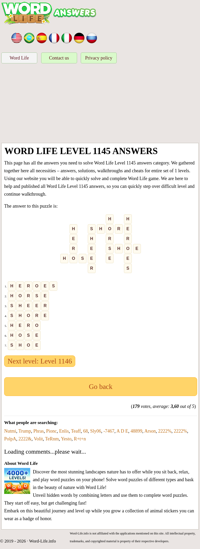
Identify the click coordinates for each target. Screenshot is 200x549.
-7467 (108, 431)
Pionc (51, 431)
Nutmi (10, 431)
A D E (122, 431)
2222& (25, 438)
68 (85, 431)
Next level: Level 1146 (40, 361)
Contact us (59, 58)
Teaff (76, 431)
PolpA (10, 438)
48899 (136, 431)
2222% (164, 431)
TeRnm (52, 438)
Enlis (64, 431)
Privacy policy (98, 58)
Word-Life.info (42, 541)
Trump (24, 431)
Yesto (66, 438)
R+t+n (80, 438)
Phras (38, 431)
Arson (150, 431)
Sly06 (95, 431)
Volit (38, 438)
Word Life (19, 58)
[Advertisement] (100, 104)
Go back (101, 387)
